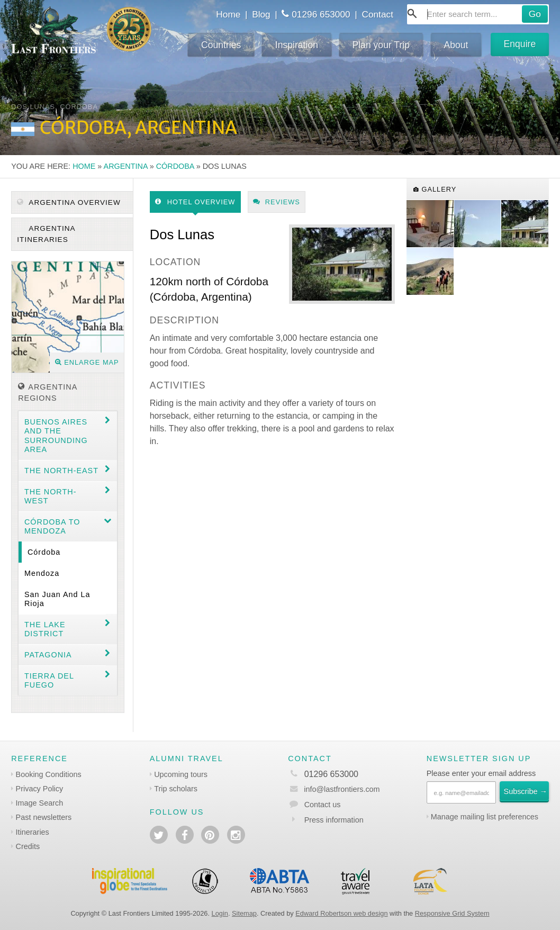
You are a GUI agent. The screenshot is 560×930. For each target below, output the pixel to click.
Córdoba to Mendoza (52, 526)
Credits (28, 846)
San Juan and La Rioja (57, 599)
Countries (221, 45)
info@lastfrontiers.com (334, 789)
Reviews (276, 202)
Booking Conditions (49, 774)
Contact (377, 14)
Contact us (322, 804)
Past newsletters (44, 817)
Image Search (40, 803)
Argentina (126, 166)
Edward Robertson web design (341, 913)
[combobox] (478, 14)
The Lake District (45, 629)
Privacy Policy (40, 788)
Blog (261, 14)
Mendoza (41, 573)
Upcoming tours (180, 774)
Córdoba (175, 166)
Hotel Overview (195, 202)
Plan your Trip (381, 45)
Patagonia (48, 655)
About (456, 45)
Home (228, 14)
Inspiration (296, 45)
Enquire (520, 44)
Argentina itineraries (46, 233)
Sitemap (244, 913)
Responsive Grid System (452, 913)
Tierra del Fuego (49, 680)
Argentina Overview (68, 202)
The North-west (50, 496)
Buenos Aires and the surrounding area (56, 436)
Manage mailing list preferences (484, 816)
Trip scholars (175, 788)
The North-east (61, 470)
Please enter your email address (481, 773)
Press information (334, 820)
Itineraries (32, 832)
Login (220, 913)
